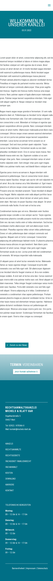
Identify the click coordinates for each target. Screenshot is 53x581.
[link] (8, 5)
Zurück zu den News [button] (18, 345)
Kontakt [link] (9, 490)
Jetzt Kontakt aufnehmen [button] (25, 371)
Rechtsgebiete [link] (12, 455)
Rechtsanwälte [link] (13, 449)
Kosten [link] (9, 473)
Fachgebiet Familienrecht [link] (18, 461)
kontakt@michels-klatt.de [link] (20, 429)
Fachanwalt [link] (11, 467)
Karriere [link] (9, 484)
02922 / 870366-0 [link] (16, 425)
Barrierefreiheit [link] (18, 568)
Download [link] (10, 478)
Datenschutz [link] (42, 568)
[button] (49, 5)
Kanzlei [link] (9, 443)
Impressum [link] (31, 568)
